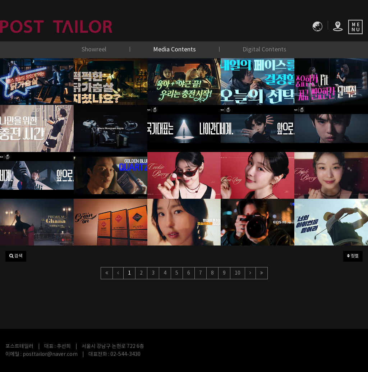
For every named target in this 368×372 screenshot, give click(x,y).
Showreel (95, 49)
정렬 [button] (353, 256)
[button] (15, 256)
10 (237, 273)
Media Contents (175, 49)
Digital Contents (264, 49)
